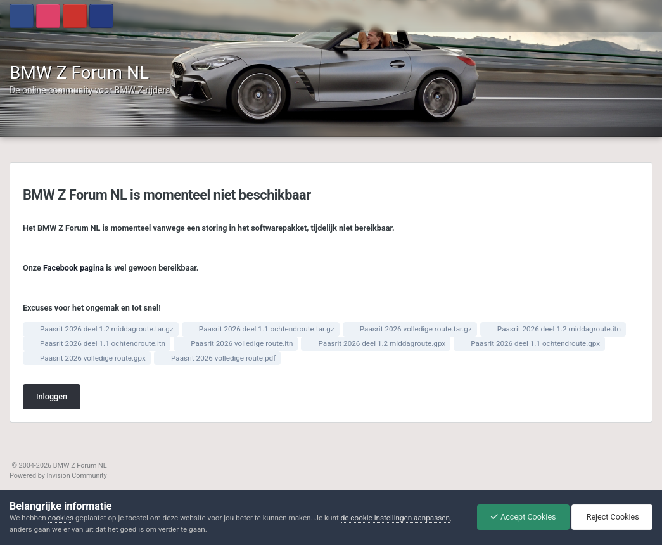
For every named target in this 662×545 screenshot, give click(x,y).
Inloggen (51, 396)
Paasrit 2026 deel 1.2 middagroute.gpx (381, 343)
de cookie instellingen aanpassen (395, 517)
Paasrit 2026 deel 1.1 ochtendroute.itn (102, 343)
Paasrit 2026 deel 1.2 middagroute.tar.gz (107, 328)
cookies (60, 517)
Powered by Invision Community (58, 475)
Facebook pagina (73, 267)
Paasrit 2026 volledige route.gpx (93, 358)
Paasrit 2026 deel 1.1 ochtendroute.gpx (535, 343)
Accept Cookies (523, 517)
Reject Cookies (612, 517)
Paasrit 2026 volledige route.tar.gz (416, 328)
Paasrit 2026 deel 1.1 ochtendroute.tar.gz (266, 328)
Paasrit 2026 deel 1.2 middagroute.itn (559, 328)
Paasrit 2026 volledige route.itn (242, 343)
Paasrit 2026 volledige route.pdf (223, 358)
